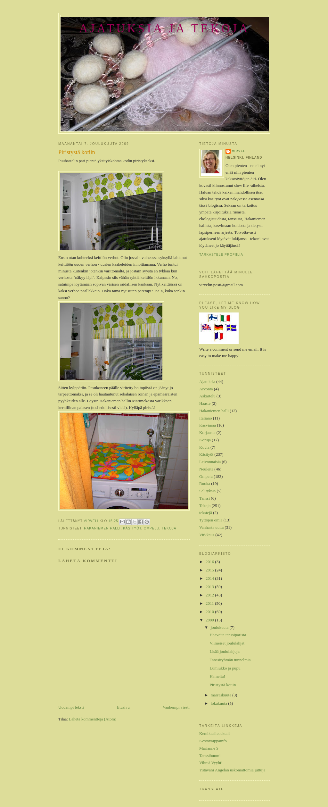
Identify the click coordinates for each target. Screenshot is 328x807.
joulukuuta (220, 627)
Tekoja (169, 528)
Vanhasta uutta (211, 527)
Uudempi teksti (71, 707)
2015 (210, 570)
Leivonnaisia (210, 461)
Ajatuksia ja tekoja (164, 28)
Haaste (204, 403)
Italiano (205, 418)
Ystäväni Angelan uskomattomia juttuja (232, 770)
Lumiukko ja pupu (224, 668)
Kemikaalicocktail (214, 733)
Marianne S (208, 748)
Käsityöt (132, 528)
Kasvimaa (207, 425)
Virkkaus (206, 534)
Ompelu (152, 528)
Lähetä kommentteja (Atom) (92, 719)
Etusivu (123, 707)
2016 (210, 561)
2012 (210, 595)
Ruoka (204, 483)
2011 (210, 603)
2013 (210, 586)
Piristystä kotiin (222, 684)
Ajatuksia (207, 381)
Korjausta (207, 432)
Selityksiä (207, 490)
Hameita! (217, 676)
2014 (210, 578)
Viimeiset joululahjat (226, 643)
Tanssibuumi (209, 755)
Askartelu (207, 396)
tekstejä (205, 512)
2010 (210, 611)
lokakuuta (219, 703)
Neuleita (206, 469)
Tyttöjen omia (210, 520)
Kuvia (204, 447)
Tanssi (204, 498)
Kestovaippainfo (213, 740)
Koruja (205, 439)
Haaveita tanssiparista (227, 634)
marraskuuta (222, 695)
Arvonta (206, 389)
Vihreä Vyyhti (210, 762)
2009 (210, 620)
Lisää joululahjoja (224, 651)
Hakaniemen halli (102, 528)
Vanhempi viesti (176, 707)
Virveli (239, 151)
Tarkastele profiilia (221, 254)
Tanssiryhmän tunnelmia (229, 659)
